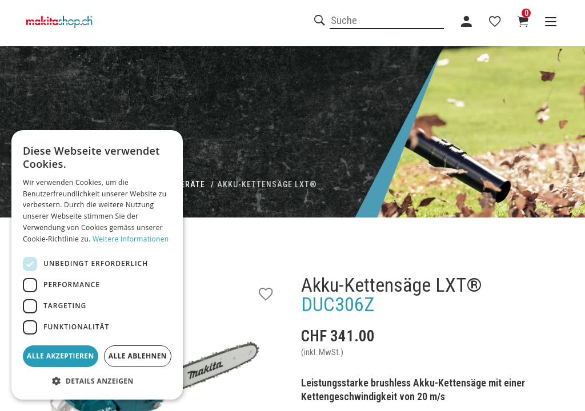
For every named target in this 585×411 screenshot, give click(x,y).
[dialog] (97, 265)
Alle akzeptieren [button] (60, 356)
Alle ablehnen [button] (138, 356)
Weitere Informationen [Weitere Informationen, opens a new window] (131, 239)
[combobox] (387, 21)
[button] (97, 381)
